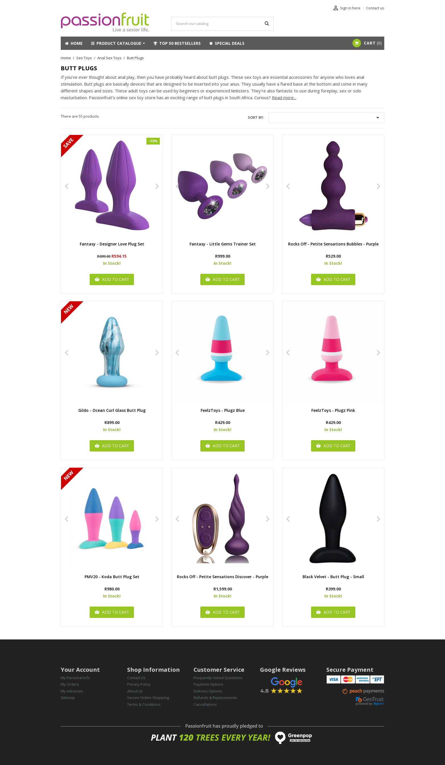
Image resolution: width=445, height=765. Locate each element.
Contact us (375, 7)
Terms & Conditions (144, 704)
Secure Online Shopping (148, 697)
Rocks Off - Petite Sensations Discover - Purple (222, 577)
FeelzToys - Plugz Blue (223, 410)
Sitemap (68, 697)
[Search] (222, 24)
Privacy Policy (138, 684)
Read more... (284, 97)
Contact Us (136, 677)
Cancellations (205, 704)
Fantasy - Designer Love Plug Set (112, 244)
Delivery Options (208, 691)
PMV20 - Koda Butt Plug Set (112, 577)
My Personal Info (75, 677)
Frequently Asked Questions (218, 677)
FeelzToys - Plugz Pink (333, 410)
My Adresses (72, 691)
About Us (135, 691)
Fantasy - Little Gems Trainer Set (223, 244)
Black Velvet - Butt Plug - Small (333, 577)
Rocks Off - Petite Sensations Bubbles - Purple (333, 244)
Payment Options (208, 684)
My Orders (70, 684)
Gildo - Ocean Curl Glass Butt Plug (112, 410)
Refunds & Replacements (215, 697)
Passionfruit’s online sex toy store (122, 97)
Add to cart (112, 279)
